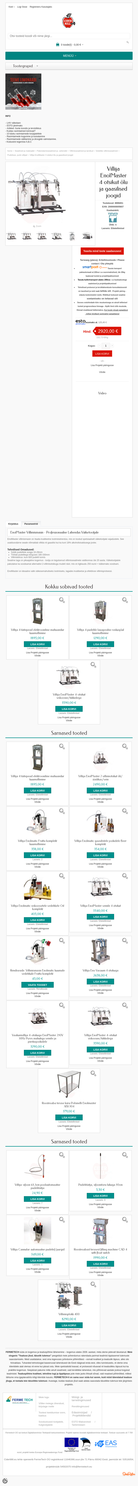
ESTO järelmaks (14, 125)
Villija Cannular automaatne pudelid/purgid (38, 1249)
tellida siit (105, 291)
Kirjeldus (13, 523)
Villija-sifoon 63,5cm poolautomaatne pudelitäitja (37, 1186)
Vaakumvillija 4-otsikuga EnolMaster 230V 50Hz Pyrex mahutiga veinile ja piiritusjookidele (37, 1038)
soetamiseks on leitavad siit (102, 298)
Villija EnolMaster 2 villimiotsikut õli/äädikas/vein (100, 777)
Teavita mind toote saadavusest (102, 251)
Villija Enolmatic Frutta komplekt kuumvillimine (37, 842)
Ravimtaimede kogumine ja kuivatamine (26, 136)
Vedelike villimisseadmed (107, 151)
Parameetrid (31, 523)
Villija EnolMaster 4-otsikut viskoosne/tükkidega (69, 696)
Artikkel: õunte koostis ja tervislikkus (24, 128)
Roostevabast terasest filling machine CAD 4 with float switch (100, 1250)
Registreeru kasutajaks (41, 7)
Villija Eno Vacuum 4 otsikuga (100, 970)
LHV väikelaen (14, 123)
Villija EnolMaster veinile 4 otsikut (100, 905)
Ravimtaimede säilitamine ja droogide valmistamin (31, 139)
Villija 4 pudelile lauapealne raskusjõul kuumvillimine (100, 631)
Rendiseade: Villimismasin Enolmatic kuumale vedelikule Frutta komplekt (37, 972)
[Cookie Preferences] (5, 1481)
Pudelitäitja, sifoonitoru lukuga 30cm (100, 1184)
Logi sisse (22, 7)
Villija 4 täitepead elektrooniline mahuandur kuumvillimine (37, 631)
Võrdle (102, 372)
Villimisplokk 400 (69, 1313)
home (9, 151)
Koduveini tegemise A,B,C (19, 142)
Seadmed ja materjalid (24, 151)
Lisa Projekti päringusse (102, 365)
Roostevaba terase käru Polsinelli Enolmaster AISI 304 (69, 1104)
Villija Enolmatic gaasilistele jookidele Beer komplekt (100, 842)
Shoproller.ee (129, 1473)
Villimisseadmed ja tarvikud (81, 151)
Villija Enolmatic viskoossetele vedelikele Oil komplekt (37, 907)
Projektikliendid (81, 1414)
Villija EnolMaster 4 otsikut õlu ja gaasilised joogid (51, 155)
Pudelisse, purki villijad (17, 155)
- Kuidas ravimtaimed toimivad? (20, 131)
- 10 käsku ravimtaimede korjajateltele (23, 133)
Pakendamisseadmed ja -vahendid (52, 151)
